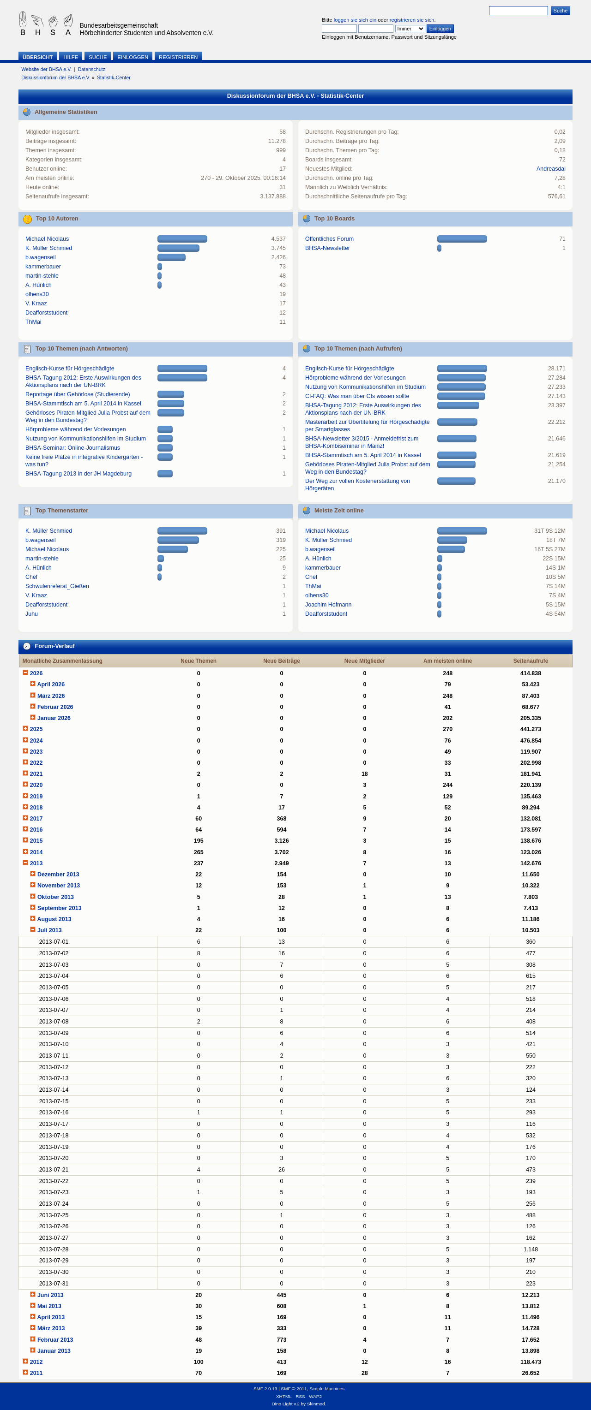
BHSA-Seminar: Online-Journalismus (72, 448)
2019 (36, 796)
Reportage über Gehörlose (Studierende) (77, 394)
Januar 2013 (54, 1351)
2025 (36, 729)
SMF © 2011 (294, 1388)
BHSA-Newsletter (327, 248)
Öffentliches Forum (329, 239)
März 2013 (51, 1328)
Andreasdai (551, 169)
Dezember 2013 (58, 874)
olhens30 (37, 294)
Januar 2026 (54, 718)
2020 (36, 785)
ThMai (33, 322)
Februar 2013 (55, 1340)
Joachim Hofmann (328, 604)
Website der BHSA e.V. (46, 69)
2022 (36, 763)
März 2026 (51, 696)
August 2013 (54, 919)
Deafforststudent (46, 312)
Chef (31, 577)
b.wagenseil (40, 257)
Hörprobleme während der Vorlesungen (75, 429)
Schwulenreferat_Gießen (57, 586)
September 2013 (59, 908)
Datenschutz (91, 69)
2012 (36, 1362)
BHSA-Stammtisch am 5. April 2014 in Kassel (83, 403)
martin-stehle (42, 276)
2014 (36, 852)
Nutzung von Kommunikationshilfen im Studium (85, 438)
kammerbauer (43, 266)
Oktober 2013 (55, 897)
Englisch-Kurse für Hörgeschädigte (70, 368)
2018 (36, 807)
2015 (36, 841)
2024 (36, 741)
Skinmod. (316, 1403)
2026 (36, 673)
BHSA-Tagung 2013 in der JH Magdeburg (78, 473)
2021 (36, 774)
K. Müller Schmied (48, 248)
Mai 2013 (49, 1306)
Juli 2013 (49, 930)
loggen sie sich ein (355, 20)
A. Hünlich (38, 285)
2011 (36, 1373)
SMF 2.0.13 (265, 1388)
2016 (36, 830)
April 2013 (51, 1317)
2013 (36, 863)
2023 (36, 752)
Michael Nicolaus (47, 239)
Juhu (31, 614)
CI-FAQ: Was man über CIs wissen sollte (357, 396)
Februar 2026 (55, 707)
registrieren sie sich (412, 20)
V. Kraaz (36, 303)
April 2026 (51, 684)
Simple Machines (326, 1388)
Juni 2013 (50, 1295)
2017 (36, 818)
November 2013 (58, 885)
